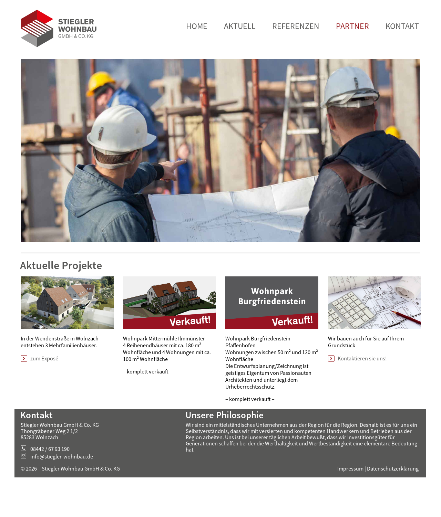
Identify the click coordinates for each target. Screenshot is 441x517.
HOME (196, 47)
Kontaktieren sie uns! (362, 380)
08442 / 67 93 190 (50, 470)
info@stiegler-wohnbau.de (61, 478)
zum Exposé (44, 380)
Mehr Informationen (273, 11)
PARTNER (352, 47)
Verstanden (410, 10)
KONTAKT (402, 47)
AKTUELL (240, 47)
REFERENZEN (295, 47)
